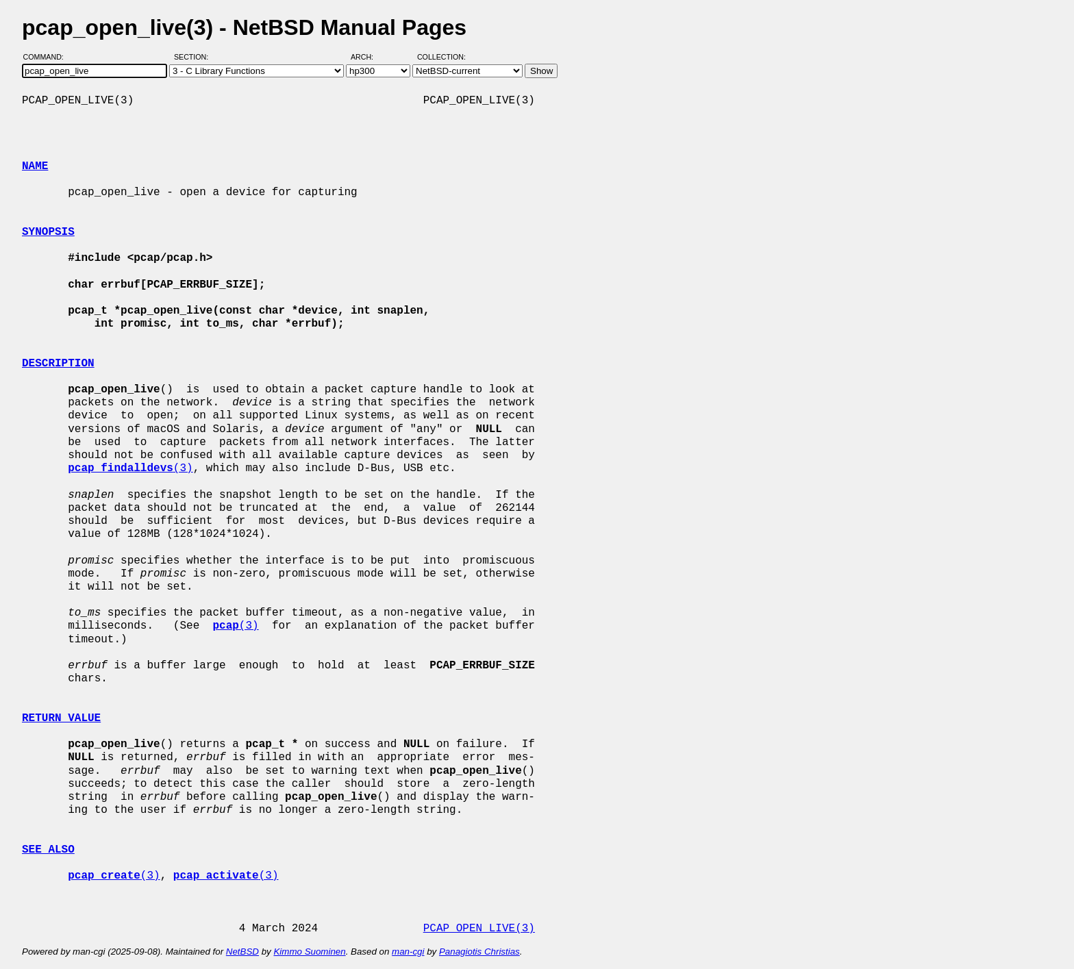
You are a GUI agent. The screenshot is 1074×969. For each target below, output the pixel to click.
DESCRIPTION (58, 363)
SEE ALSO (48, 849)
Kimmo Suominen (309, 951)
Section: (194, 57)
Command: (47, 57)
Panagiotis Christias (479, 951)
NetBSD (242, 951)
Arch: (368, 57)
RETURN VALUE (61, 718)
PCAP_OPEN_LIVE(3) (479, 928)
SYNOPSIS (48, 232)
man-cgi (408, 951)
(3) (130, 468)
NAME (35, 166)
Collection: (441, 57)
